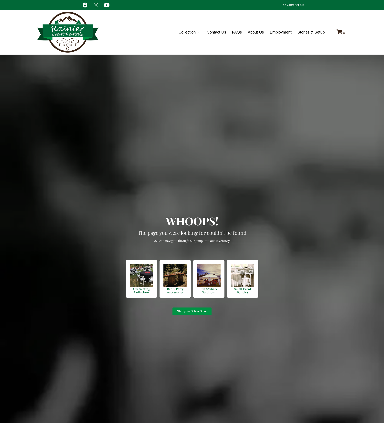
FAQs (237, 32)
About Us (256, 32)
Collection (190, 32)
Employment (281, 32)
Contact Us (216, 32)
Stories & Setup (311, 32)
